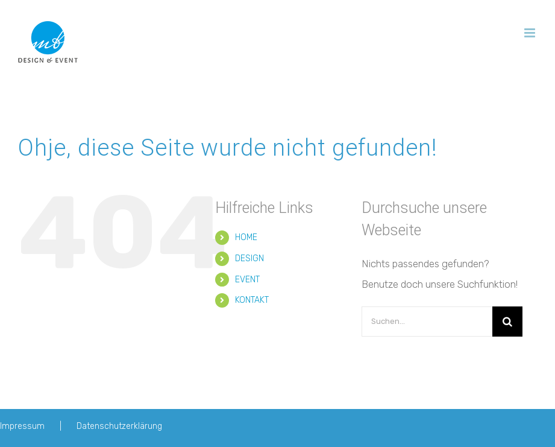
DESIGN (249, 258)
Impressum (22, 426)
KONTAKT (252, 300)
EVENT (247, 279)
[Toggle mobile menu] (530, 33)
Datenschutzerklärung (119, 426)
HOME (246, 237)
